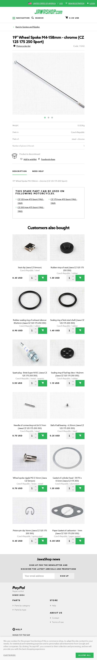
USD (61, 3)
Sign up (64, 576)
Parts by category (22, 605)
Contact (55, 618)
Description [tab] (19, 171)
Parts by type (20, 609)
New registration (75, 3)
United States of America (44, 3)
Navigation (21, 18)
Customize (9, 655)
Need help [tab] (38, 171)
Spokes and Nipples (31, 27)
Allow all (84, 655)
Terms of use (58, 622)
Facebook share (48, 159)
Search (37, 18)
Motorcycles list (21, 46)
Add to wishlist (30, 159)
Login (91, 3)
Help (54, 605)
